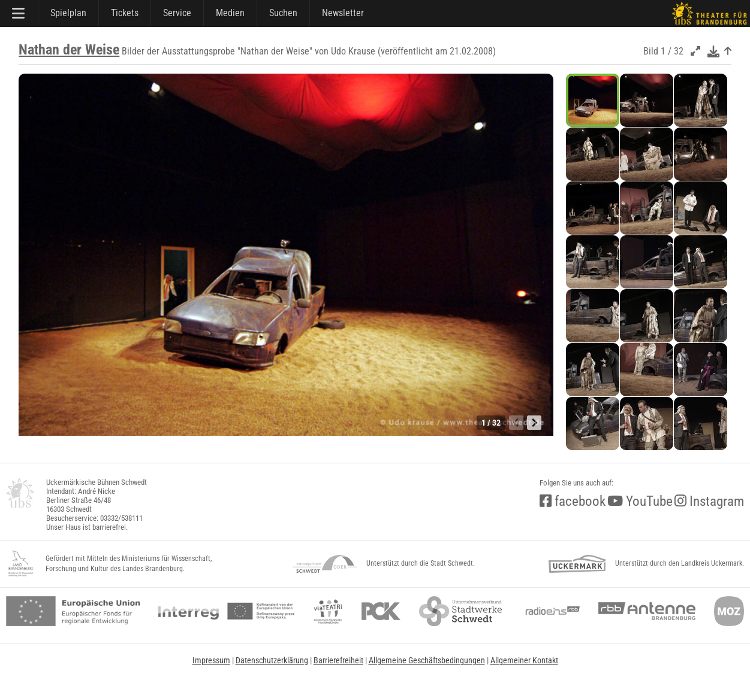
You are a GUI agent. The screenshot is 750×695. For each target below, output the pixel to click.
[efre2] (73, 611)
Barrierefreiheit (338, 660)
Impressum (211, 660)
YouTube (640, 501)
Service (177, 13)
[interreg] (226, 611)
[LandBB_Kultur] (21, 564)
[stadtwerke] (460, 611)
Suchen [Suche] (283, 13)
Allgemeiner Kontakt (524, 660)
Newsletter (343, 13)
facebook (573, 501)
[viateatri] (328, 611)
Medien (230, 13)
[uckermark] (577, 564)
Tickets (124, 13)
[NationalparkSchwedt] (325, 564)
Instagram (709, 501)
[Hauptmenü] (19, 13)
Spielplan (68, 13)
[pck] (381, 611)
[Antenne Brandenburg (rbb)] (646, 611)
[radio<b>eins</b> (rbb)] (550, 611)
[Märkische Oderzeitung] (729, 611)
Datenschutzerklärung (272, 660)
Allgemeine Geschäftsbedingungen (427, 660)
